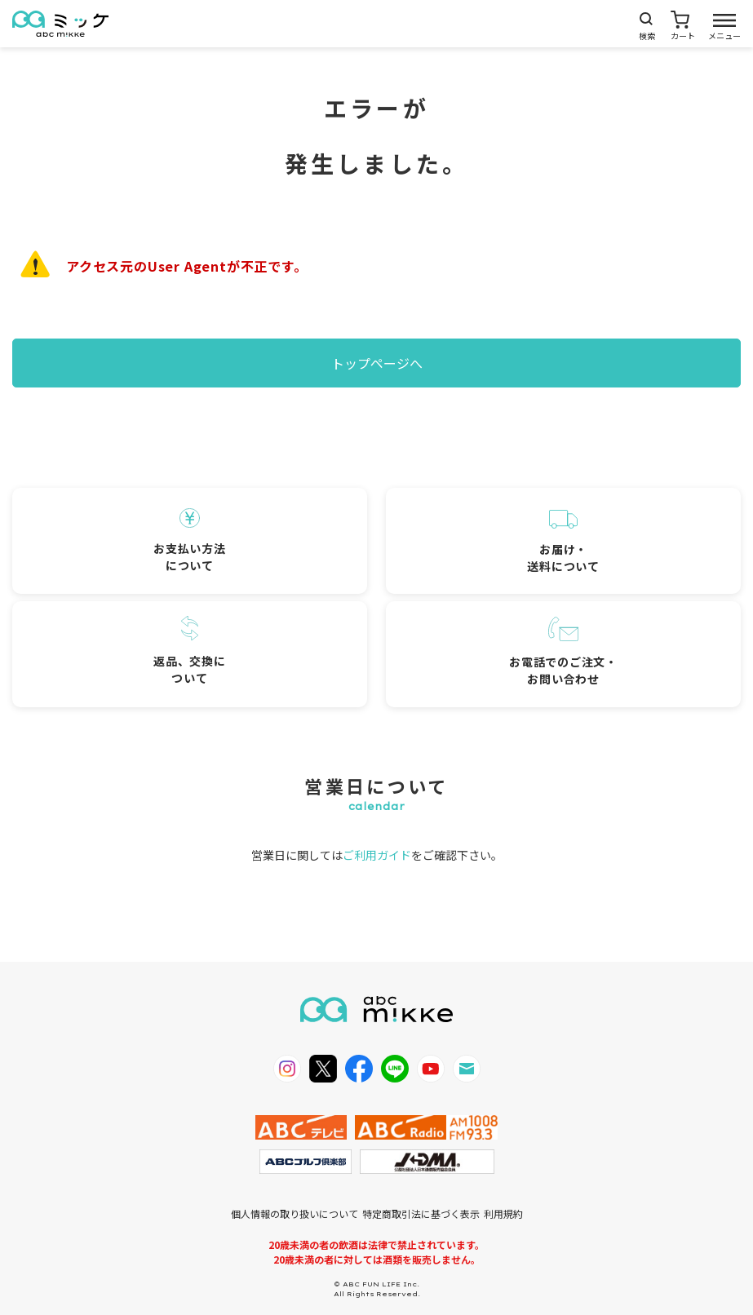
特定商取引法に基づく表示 (421, 1213)
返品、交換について (189, 651)
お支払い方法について (189, 540)
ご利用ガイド (377, 855)
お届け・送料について (563, 542)
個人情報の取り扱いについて (294, 1213)
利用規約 (503, 1213)
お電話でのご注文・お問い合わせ (563, 652)
